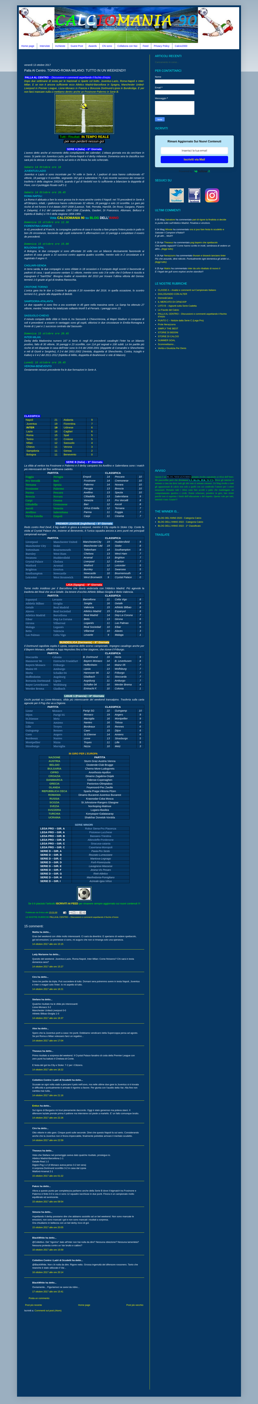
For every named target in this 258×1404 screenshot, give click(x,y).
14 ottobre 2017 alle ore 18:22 (47, 1069)
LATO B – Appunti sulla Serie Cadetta (177, 305)
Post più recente (33, 1305)
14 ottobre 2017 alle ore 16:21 (47, 989)
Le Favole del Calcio (168, 310)
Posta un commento (39, 1298)
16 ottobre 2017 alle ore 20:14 (47, 1272)
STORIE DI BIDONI (168, 332)
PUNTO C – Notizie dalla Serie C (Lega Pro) (181, 320)
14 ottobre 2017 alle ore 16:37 (47, 1018)
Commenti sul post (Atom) (48, 1310)
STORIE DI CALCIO (168, 336)
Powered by (194, 171)
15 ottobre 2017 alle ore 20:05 (47, 1227)
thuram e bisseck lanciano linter (209, 255)
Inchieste (60, 46)
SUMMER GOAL (166, 340)
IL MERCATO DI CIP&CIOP (172, 302)
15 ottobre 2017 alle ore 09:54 (47, 1201)
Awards (93, 46)
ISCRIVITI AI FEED (67, 903)
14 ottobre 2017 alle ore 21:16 (47, 1095)
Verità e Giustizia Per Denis (172, 348)
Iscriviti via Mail (194, 159)
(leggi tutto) (167, 249)
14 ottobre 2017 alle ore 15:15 (47, 944)
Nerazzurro (170, 255)
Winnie (168, 229)
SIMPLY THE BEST (168, 328)
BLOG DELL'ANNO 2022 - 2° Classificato (179, 525)
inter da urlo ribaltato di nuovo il (204, 268)
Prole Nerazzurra (166, 324)
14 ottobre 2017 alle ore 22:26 (47, 1117)
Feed (146, 46)
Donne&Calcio (165, 298)
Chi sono (107, 46)
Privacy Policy (161, 46)
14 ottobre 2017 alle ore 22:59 (47, 1140)
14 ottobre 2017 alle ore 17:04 (47, 1040)
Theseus (168, 242)
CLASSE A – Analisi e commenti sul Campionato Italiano (187, 290)
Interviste (45, 46)
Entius (35, 1105)
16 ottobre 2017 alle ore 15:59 (47, 1249)
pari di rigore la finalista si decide (209, 219)
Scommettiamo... (166, 344)
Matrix (167, 268)
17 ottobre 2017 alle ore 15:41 (47, 1291)
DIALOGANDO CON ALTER (172, 294)
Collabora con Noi (127, 46)
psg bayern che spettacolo (204, 242)
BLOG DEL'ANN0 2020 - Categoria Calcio (179, 518)
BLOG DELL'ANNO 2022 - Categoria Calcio (180, 522)
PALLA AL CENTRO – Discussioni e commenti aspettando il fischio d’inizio (84, 917)
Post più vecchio (134, 1305)
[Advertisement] (89, 56)
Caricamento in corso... (167, 62)
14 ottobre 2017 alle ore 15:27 (47, 966)
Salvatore (170, 219)
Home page (27, 46)
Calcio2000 (181, 46)
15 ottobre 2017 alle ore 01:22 (47, 1176)
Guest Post (77, 46)
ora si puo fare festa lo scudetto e (207, 229)
